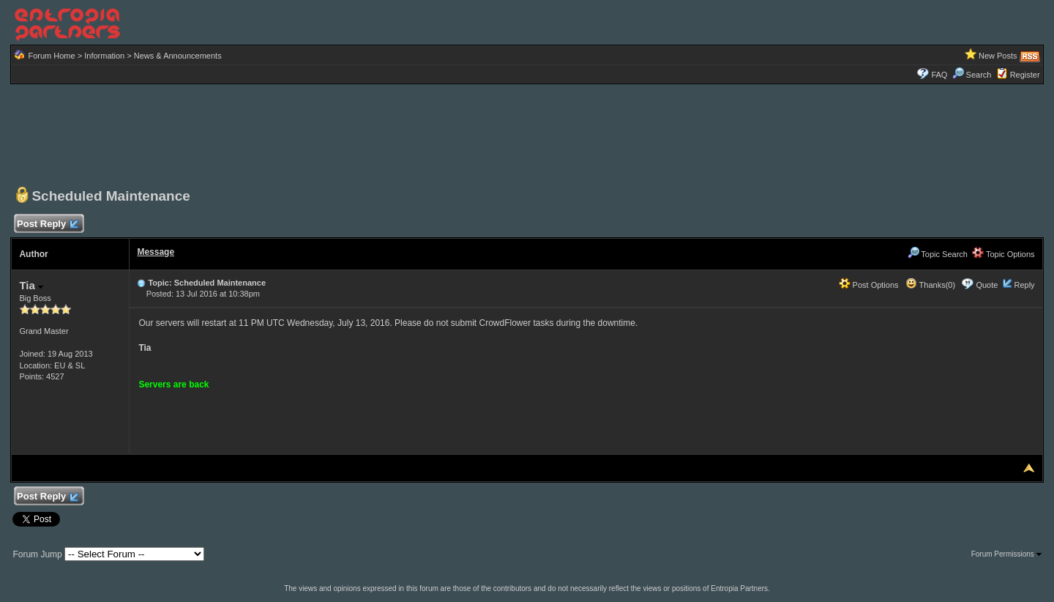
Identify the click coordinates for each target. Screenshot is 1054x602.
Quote (987, 284)
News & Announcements (178, 55)
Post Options (869, 284)
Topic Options (1003, 254)
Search (972, 74)
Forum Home (51, 55)
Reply (1024, 284)
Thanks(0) (930, 284)
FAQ (939, 74)
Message (155, 252)
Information (104, 55)
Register (1025, 74)
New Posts (998, 55)
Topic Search (938, 254)
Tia (31, 285)
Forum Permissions (1006, 554)
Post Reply (47, 224)
